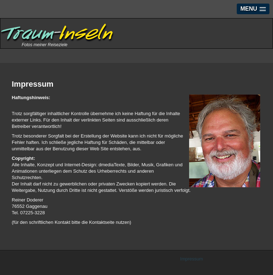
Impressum (191, 258)
